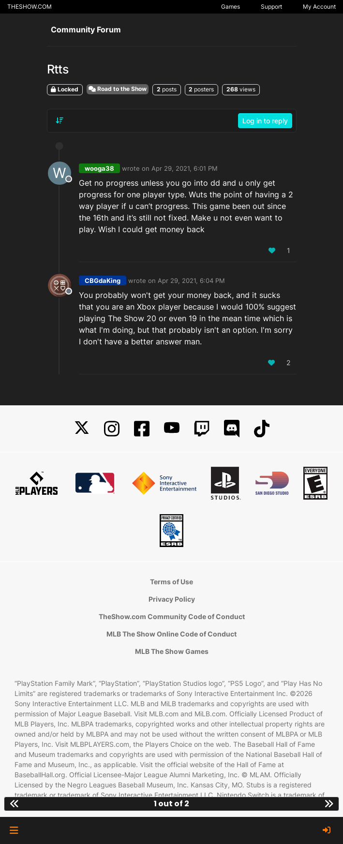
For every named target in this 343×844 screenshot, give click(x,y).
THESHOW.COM (29, 6)
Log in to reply (265, 121)
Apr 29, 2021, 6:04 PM (191, 280)
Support (271, 6)
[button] (14, 830)
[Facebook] (141, 429)
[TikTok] (261, 429)
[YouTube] (171, 429)
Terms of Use (171, 581)
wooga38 (99, 168)
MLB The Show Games (172, 651)
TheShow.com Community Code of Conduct (172, 616)
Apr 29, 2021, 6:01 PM (184, 168)
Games (230, 6)
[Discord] (231, 429)
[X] (81, 429)
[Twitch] (201, 429)
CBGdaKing (102, 280)
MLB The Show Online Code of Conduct (171, 634)
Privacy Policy (172, 599)
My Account (319, 6)
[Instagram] (111, 429)
